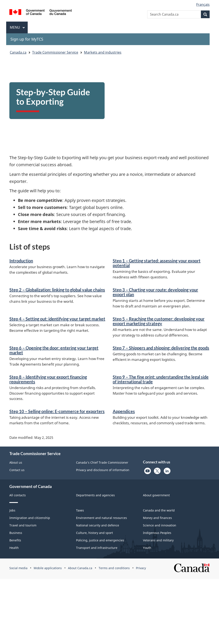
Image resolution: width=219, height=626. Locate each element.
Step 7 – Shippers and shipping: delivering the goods (161, 347)
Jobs (12, 510)
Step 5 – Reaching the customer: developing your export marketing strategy (159, 321)
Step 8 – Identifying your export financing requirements (48, 379)
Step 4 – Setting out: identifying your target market (57, 318)
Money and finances (157, 518)
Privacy (141, 568)
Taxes (80, 510)
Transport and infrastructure (96, 548)
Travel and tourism (22, 525)
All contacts (17, 495)
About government (156, 495)
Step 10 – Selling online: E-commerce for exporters (57, 411)
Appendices (124, 411)
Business (15, 533)
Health (14, 548)
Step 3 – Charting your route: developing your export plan (155, 292)
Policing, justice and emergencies (100, 540)
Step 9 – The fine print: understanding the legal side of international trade (161, 379)
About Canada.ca (80, 568)
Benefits (15, 540)
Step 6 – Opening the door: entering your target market (53, 350)
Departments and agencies (95, 495)
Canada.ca (18, 52)
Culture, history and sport (94, 533)
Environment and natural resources (101, 518)
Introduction (21, 260)
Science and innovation (159, 525)
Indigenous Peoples (157, 533)
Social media (18, 568)
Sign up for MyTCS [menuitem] (26, 39)
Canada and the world (159, 510)
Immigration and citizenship (29, 518)
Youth (147, 548)
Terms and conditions (114, 568)
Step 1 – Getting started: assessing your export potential (156, 263)
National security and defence (97, 525)
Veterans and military (158, 540)
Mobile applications (48, 568)
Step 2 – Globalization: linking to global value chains (57, 289)
